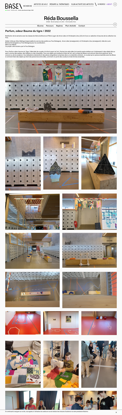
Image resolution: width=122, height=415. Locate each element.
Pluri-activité (70, 26)
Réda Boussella (14, 10)
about (109, 4)
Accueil (8, 10)
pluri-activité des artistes (82, 4)
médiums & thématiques (59, 4)
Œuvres (40, 26)
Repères (59, 26)
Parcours (49, 26)
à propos (101, 4)
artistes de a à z (41, 4)
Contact (81, 26)
